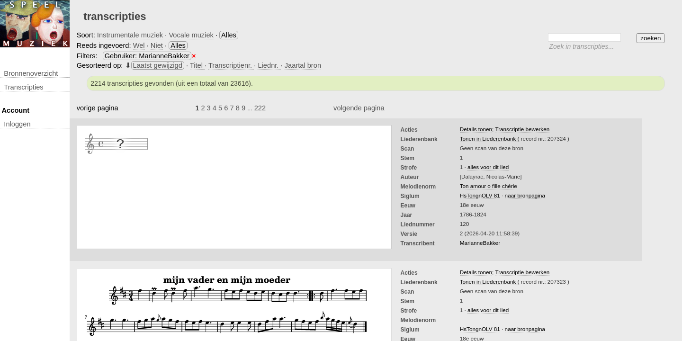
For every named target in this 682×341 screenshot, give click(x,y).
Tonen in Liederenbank (489, 138)
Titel (197, 65)
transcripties (23, 87)
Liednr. (269, 65)
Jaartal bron (303, 65)
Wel (139, 45)
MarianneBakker (480, 243)
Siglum (410, 196)
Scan (407, 148)
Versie (409, 234)
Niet (157, 45)
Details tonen (476, 129)
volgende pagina (359, 108)
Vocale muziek (191, 35)
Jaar (407, 215)
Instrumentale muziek (130, 35)
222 (260, 108)
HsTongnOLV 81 (480, 195)
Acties (409, 129)
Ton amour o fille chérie (488, 186)
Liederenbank (419, 139)
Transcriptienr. (231, 65)
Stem (407, 158)
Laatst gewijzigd (157, 65)
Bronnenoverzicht (31, 73)
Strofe (409, 167)
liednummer (418, 224)
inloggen (17, 124)
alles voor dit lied (488, 167)
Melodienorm (418, 186)
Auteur (410, 177)
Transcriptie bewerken (522, 129)
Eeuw (408, 205)
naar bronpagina (525, 195)
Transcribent (418, 243)
